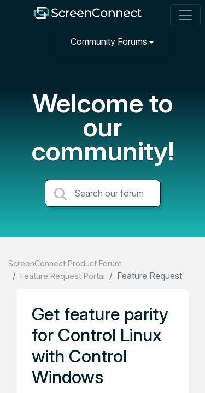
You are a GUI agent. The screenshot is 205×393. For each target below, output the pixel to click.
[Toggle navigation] (185, 15)
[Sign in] (183, 41)
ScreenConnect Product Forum (65, 263)
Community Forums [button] (109, 41)
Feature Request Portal (62, 276)
